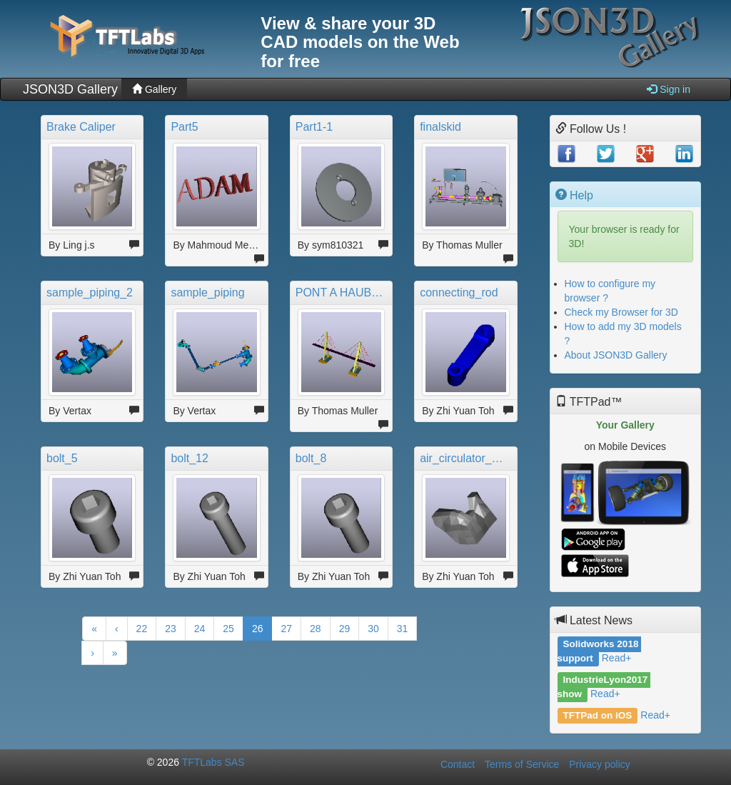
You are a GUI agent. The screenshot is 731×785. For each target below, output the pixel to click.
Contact (457, 764)
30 (373, 628)
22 (142, 628)
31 (402, 628)
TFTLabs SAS (213, 762)
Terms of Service (522, 764)
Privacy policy (599, 764)
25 (228, 628)
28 (315, 628)
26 (257, 628)
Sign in (668, 89)
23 (170, 628)
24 (200, 628)
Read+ (617, 658)
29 (345, 628)
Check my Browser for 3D (621, 312)
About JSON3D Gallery (616, 355)
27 (286, 628)
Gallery (154, 89)
